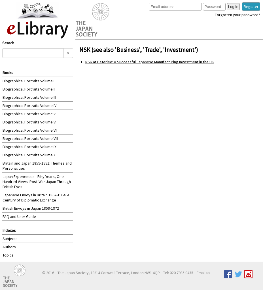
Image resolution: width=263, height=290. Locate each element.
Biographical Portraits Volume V (29, 113)
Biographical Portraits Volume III (29, 97)
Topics (8, 255)
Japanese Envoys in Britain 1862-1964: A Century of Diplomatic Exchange (36, 197)
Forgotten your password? (237, 14)
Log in (233, 7)
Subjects (10, 238)
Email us (203, 272)
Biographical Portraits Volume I (28, 80)
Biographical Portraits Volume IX (29, 146)
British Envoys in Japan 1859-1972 (31, 208)
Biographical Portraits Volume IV (29, 105)
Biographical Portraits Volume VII (30, 130)
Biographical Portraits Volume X (29, 154)
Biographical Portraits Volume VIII (30, 138)
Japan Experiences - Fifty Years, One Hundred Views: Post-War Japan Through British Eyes (37, 181)
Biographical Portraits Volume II (29, 89)
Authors (9, 246)
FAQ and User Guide (19, 216)
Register (251, 6)
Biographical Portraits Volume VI (29, 122)
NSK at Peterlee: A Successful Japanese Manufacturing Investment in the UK (149, 61)
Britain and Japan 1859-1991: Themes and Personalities (37, 166)
